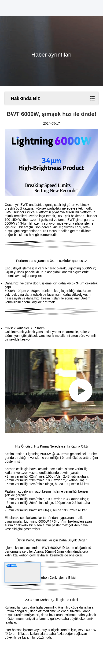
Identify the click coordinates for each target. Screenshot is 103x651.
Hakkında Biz (25, 98)
